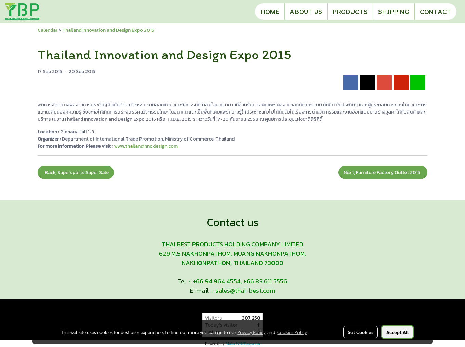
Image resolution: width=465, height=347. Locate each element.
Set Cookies (360, 332)
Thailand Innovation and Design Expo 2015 (108, 30)
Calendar (47, 30)
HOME (269, 12)
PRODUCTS (350, 12)
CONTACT (435, 12)
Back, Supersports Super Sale (76, 172)
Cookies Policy (292, 332)
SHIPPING (393, 12)
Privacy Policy (251, 332)
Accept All (397, 332)
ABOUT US (306, 12)
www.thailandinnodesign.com (146, 146)
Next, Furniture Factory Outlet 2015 (383, 172)
